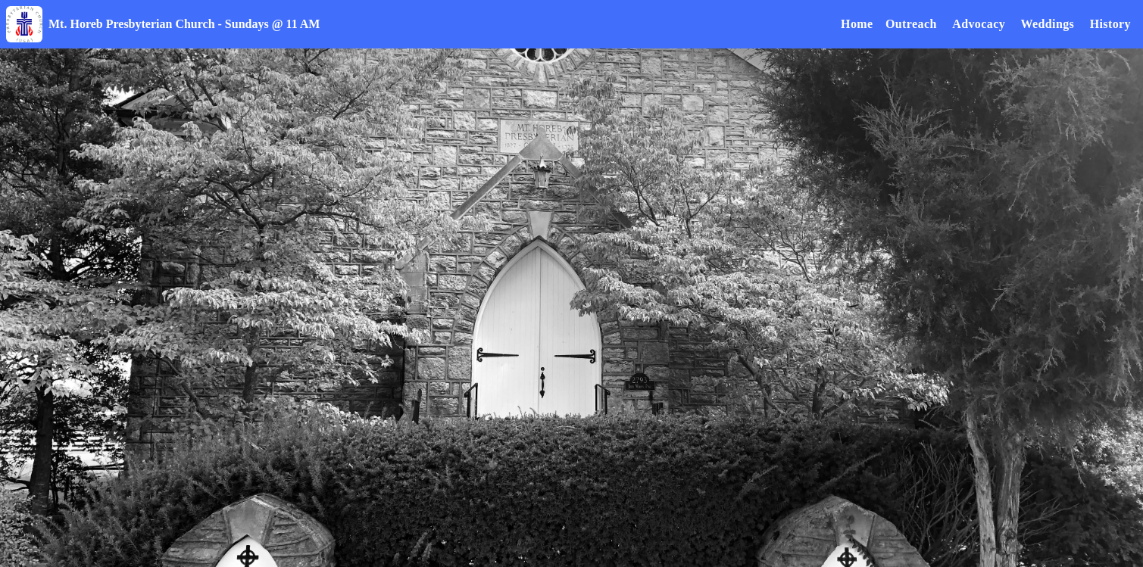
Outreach (911, 23)
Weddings (1047, 23)
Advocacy (978, 23)
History (1110, 23)
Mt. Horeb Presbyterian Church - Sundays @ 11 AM (184, 23)
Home (857, 23)
